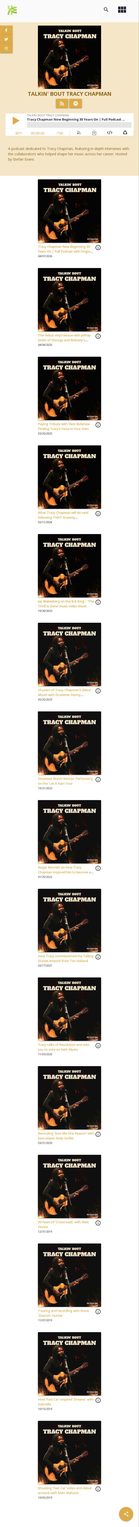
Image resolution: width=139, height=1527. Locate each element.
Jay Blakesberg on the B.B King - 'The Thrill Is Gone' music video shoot (66, 603)
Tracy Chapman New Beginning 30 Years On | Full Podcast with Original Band (65, 251)
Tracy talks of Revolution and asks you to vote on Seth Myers (63, 1047)
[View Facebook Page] (6, 30)
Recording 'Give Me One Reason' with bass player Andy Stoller (66, 1135)
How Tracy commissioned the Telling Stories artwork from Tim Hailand (66, 958)
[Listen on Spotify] (75, 103)
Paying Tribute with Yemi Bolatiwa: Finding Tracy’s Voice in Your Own (64, 426)
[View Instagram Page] (6, 48)
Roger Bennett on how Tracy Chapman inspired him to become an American (65, 872)
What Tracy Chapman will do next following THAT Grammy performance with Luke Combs (63, 517)
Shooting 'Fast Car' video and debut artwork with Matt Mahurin (65, 1490)
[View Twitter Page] (6, 39)
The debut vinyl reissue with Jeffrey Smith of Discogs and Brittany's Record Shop (64, 340)
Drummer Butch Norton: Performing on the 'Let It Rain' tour (65, 781)
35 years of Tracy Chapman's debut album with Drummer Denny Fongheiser (64, 695)
